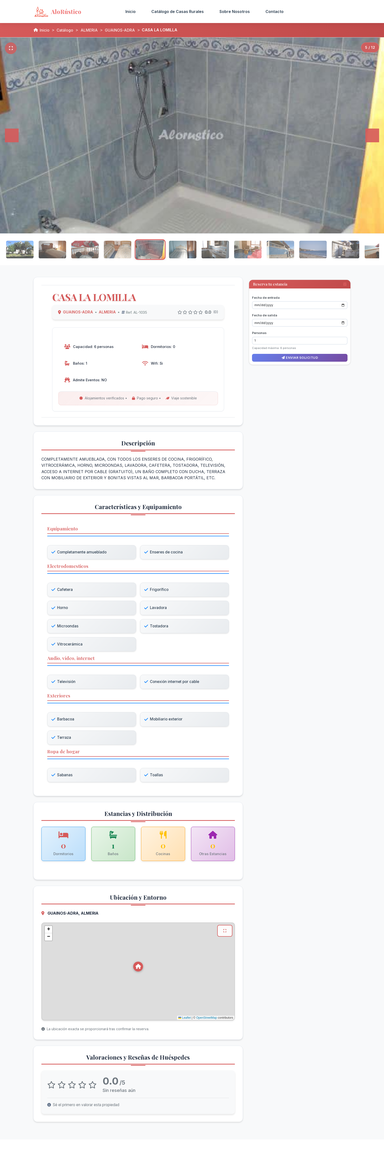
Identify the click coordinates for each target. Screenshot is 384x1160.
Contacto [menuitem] (274, 11)
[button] (138, 968)
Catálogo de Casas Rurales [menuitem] (177, 11)
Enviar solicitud (300, 355)
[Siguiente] (372, 135)
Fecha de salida (264, 312)
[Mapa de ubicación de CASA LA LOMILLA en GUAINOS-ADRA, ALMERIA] (138, 973)
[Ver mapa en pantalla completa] (225, 933)
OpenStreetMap (206, 1019)
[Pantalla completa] (11, 48)
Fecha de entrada (266, 294)
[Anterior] (12, 135)
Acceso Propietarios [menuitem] (321, 11)
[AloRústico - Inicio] (72, 11)
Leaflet (184, 1019)
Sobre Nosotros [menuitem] (234, 11)
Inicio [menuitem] (130, 11)
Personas (259, 330)
